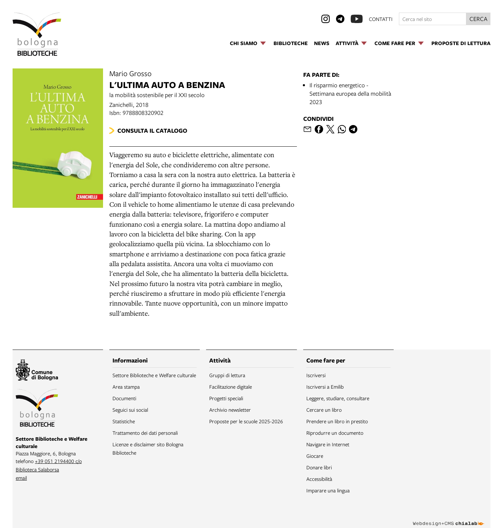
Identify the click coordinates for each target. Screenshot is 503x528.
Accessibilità (319, 478)
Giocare (314, 455)
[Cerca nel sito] (432, 19)
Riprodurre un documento (334, 432)
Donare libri (319, 467)
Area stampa (126, 386)
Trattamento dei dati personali (145, 432)
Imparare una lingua (328, 490)
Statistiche (123, 421)
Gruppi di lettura (227, 375)
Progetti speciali (226, 398)
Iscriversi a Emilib (325, 386)
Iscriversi (316, 375)
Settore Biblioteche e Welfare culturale (154, 375)
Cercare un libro (324, 409)
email (21, 477)
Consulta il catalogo (152, 130)
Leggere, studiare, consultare (337, 398)
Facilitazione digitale (230, 386)
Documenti (124, 398)
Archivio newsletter (230, 409)
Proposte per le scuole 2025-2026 (246, 421)
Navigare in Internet (327, 444)
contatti (381, 18)
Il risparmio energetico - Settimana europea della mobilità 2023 (350, 93)
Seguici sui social (130, 409)
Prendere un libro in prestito (337, 421)
